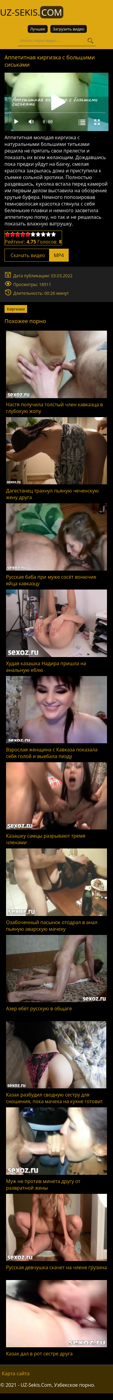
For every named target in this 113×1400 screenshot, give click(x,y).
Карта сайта (16, 1373)
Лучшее (37, 29)
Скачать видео (36, 255)
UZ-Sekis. (31, 12)
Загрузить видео (68, 29)
